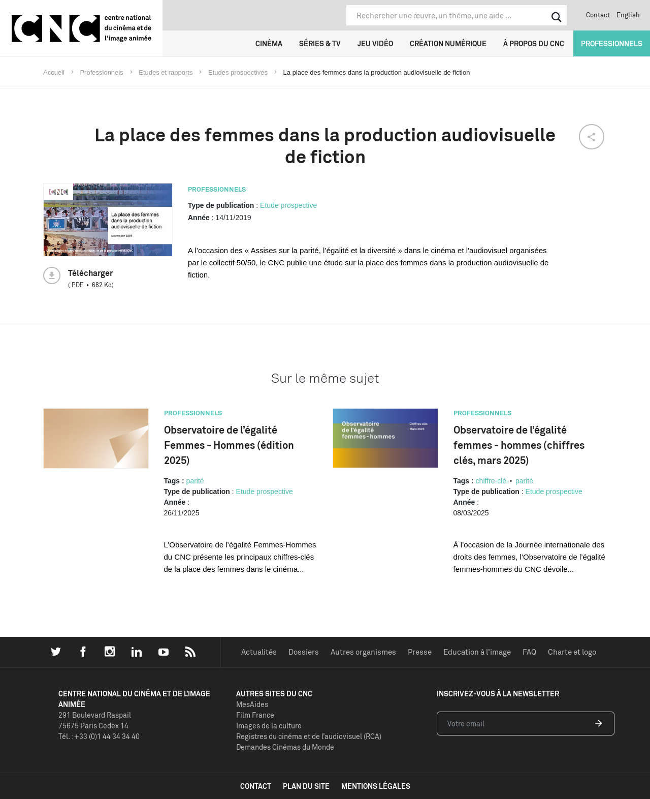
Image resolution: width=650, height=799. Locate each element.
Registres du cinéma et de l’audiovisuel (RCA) (308, 736)
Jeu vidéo (375, 43)
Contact (598, 15)
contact (255, 786)
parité (195, 481)
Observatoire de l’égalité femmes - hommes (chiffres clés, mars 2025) (518, 445)
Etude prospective (288, 205)
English (628, 15)
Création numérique (448, 43)
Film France (255, 715)
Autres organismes (363, 652)
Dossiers (303, 652)
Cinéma (268, 43)
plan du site (306, 786)
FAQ (529, 652)
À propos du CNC (533, 43)
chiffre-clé (491, 481)
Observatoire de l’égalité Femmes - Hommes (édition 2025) (229, 445)
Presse (420, 652)
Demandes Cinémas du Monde (285, 747)
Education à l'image (477, 652)
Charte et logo (572, 652)
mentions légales (375, 786)
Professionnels (611, 43)
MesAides (252, 704)
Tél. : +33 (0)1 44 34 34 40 (99, 736)
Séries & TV (320, 43)
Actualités (259, 652)
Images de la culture (269, 725)
